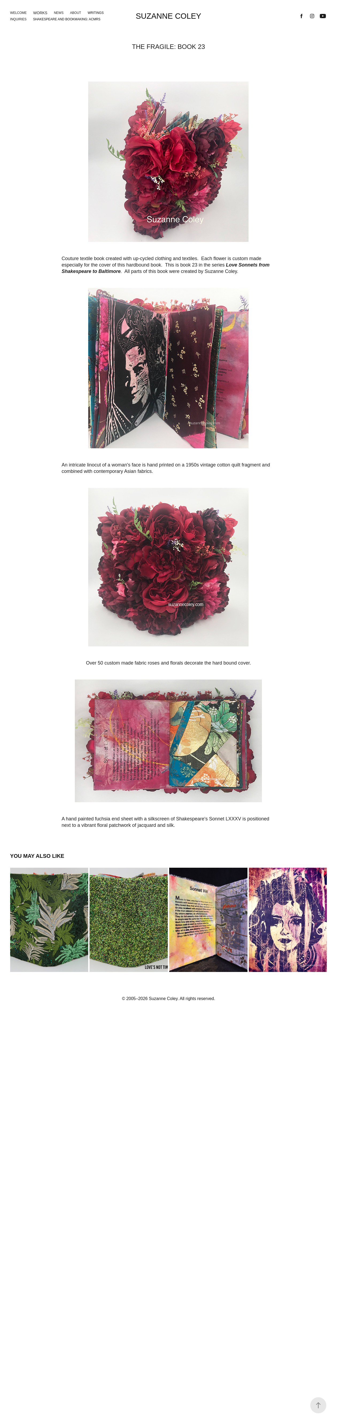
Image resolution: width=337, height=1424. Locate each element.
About (75, 13)
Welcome (18, 13)
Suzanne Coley (168, 16)
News (59, 13)
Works (40, 13)
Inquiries (18, 19)
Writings (96, 13)
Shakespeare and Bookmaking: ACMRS (66, 19)
